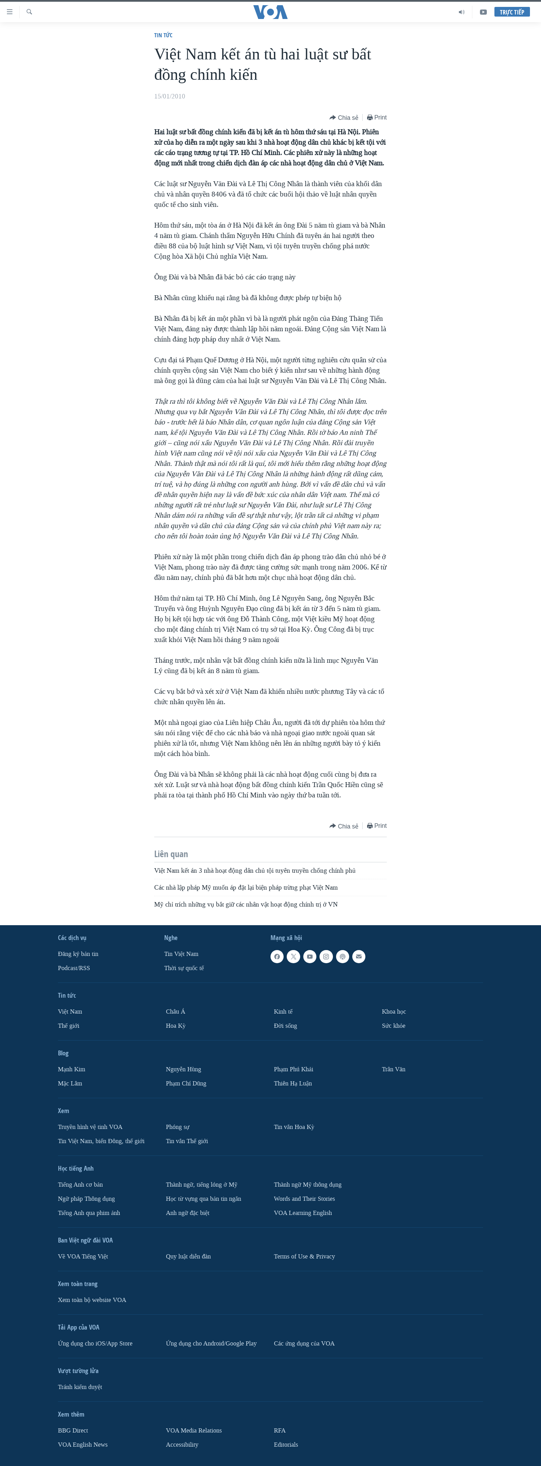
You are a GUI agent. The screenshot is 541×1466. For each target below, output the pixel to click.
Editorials (286, 1445)
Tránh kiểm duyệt (80, 1387)
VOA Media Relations (194, 1431)
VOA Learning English (303, 1213)
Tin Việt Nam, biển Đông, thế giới (101, 1141)
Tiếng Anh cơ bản (80, 1185)
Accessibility (182, 1445)
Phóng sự (177, 1127)
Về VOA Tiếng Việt (83, 1257)
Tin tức (163, 35)
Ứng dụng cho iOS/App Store (95, 1344)
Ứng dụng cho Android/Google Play (211, 1344)
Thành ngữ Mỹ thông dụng (308, 1185)
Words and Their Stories (304, 1199)
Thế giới (68, 1026)
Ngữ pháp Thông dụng (86, 1199)
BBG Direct (73, 1431)
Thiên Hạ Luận (293, 1083)
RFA (280, 1431)
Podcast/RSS (74, 968)
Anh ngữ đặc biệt (187, 1213)
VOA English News (83, 1445)
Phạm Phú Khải (293, 1069)
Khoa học (394, 1012)
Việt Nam (70, 1012)
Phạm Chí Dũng (186, 1083)
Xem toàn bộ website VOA (92, 1300)
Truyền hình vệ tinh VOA (90, 1127)
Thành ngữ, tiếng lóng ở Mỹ (201, 1185)
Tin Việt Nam (181, 954)
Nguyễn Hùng (183, 1069)
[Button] (343, 118)
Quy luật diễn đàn (188, 1257)
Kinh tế (283, 1012)
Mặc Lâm (70, 1083)
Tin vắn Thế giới (187, 1141)
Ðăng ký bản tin (78, 954)
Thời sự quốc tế (184, 968)
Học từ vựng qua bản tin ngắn (203, 1199)
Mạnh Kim (71, 1069)
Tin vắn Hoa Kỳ (294, 1127)
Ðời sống (285, 1026)
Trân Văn (393, 1069)
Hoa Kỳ (176, 1026)
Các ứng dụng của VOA (304, 1344)
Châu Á (175, 1012)
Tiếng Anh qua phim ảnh (89, 1213)
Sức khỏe (393, 1026)
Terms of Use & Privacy (304, 1257)
